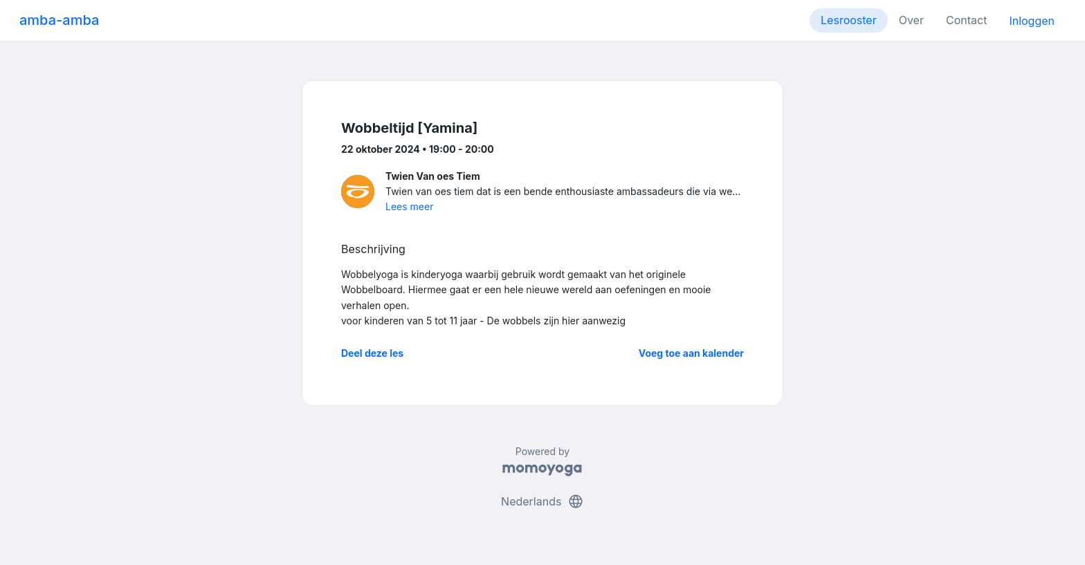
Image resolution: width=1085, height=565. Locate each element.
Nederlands (542, 501)
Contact (966, 20)
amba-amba (59, 20)
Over (911, 20)
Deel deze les (372, 353)
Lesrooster (849, 20)
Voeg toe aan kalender (691, 353)
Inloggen (1032, 21)
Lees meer (409, 206)
